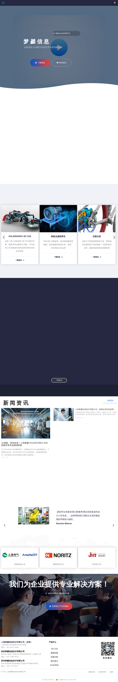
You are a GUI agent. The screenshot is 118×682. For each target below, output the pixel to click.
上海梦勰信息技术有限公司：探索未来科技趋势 (94, 409)
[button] (114, 2)
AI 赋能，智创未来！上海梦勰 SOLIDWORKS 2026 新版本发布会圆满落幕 (24, 444)
